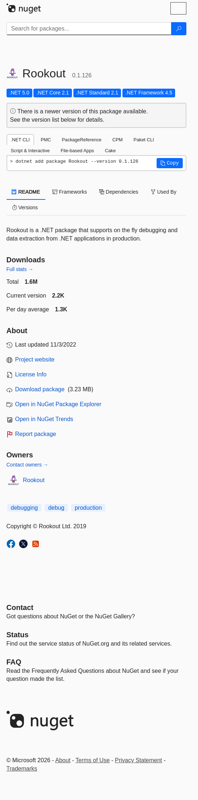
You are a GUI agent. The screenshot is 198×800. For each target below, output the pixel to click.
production (88, 508)
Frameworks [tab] (69, 191)
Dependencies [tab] (118, 191)
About (62, 760)
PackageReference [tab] (81, 139)
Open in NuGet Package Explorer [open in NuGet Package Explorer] (58, 404)
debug (56, 508)
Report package (35, 434)
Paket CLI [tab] (144, 139)
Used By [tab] (164, 191)
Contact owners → (27, 465)
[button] (170, 163)
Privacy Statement (138, 760)
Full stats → (20, 269)
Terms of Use (93, 760)
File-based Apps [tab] (77, 150)
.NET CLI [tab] (20, 139)
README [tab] (26, 191)
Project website (35, 359)
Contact (20, 607)
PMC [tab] (46, 139)
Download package (40, 389)
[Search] (178, 28)
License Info (31, 374)
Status (18, 635)
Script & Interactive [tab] (30, 150)
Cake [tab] (110, 150)
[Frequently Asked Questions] (14, 662)
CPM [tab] (117, 139)
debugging (24, 508)
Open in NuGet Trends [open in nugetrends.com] (44, 419)
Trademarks (22, 768)
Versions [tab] (25, 207)
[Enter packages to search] (89, 28)
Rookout (34, 480)
